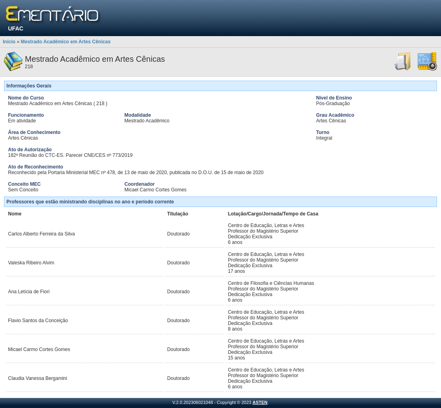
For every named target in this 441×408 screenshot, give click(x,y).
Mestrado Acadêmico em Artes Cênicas (66, 42)
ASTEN (259, 402)
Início (9, 42)
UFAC (15, 28)
